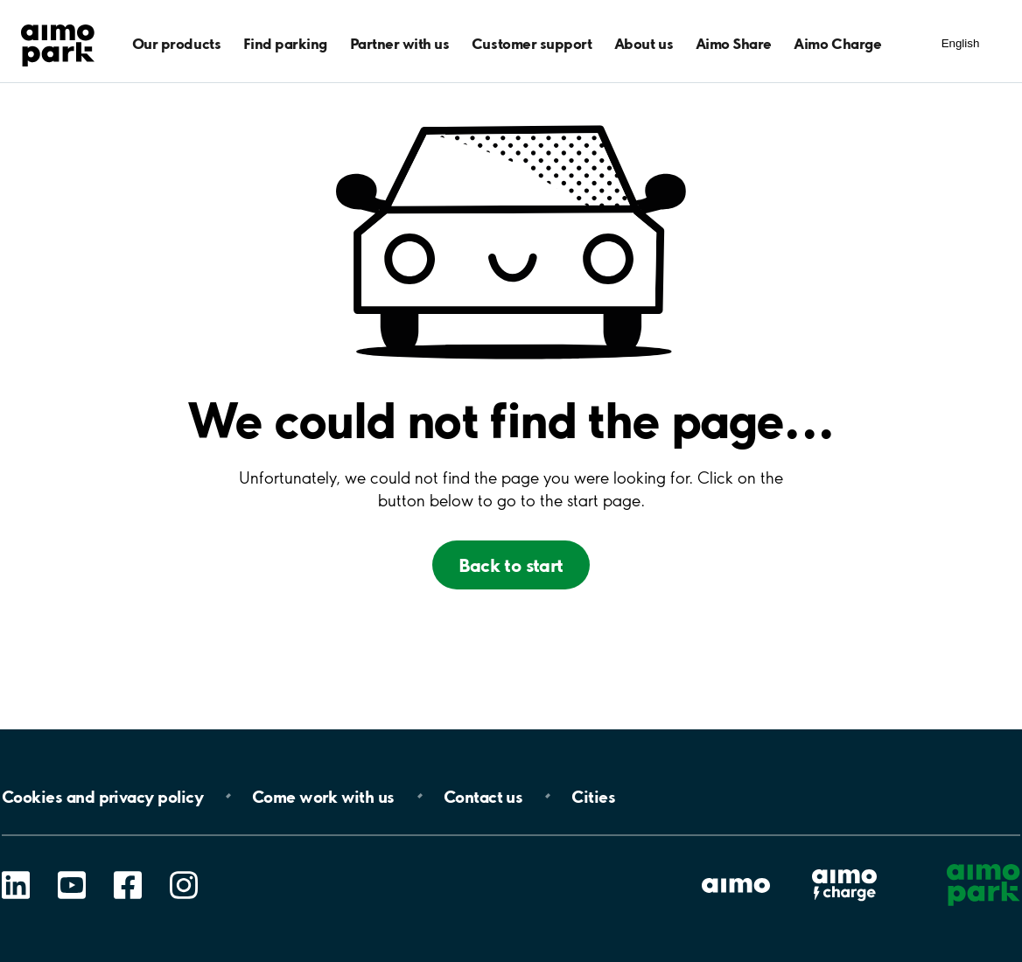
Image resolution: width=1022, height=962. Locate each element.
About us (643, 43)
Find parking (285, 43)
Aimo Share (734, 43)
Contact (483, 795)
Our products (176, 43)
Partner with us (400, 43)
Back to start (510, 565)
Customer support (532, 43)
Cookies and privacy (102, 795)
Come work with (323, 795)
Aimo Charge (837, 43)
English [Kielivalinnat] (961, 43)
